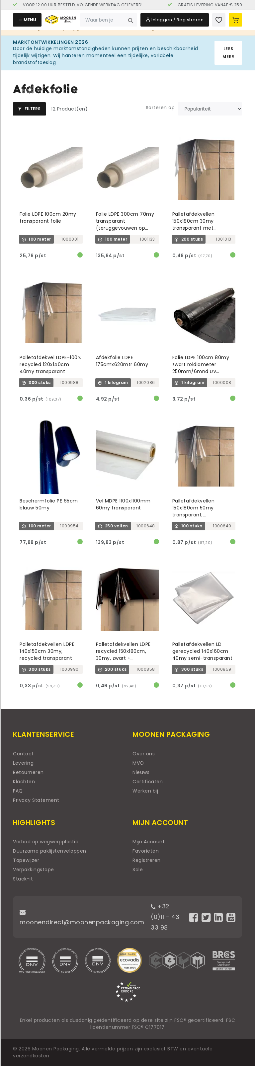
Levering (23, 763)
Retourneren (28, 772)
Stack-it (23, 879)
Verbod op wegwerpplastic (45, 841)
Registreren (146, 860)
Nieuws (140, 772)
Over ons (143, 753)
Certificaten (147, 781)
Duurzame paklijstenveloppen (49, 851)
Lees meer (228, 52)
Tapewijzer (26, 860)
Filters (29, 109)
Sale (137, 869)
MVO (138, 763)
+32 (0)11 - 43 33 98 (165, 917)
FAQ (18, 791)
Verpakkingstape (33, 869)
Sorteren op (160, 107)
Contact (23, 753)
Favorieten (145, 851)
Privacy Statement (36, 800)
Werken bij (145, 791)
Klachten (24, 781)
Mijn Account (148, 841)
